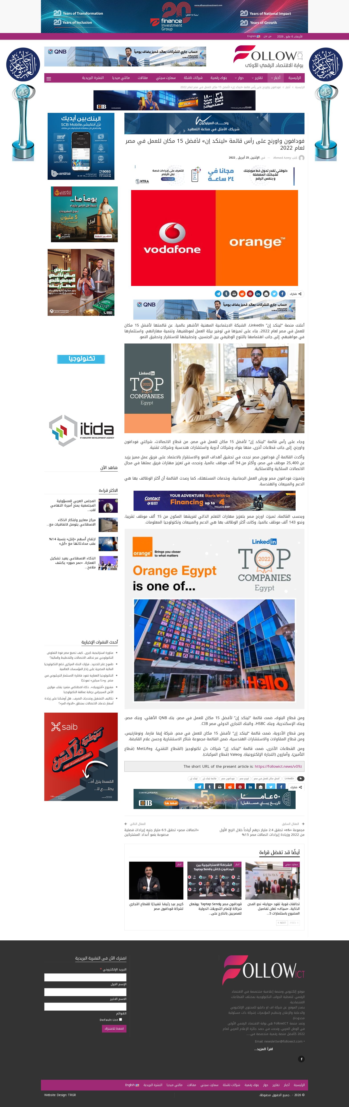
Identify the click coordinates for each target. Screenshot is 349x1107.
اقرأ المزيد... (263, 1049)
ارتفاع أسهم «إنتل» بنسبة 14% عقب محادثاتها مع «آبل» (72, 541)
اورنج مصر (244, 778)
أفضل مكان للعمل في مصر (267, 778)
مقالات (143, 77)
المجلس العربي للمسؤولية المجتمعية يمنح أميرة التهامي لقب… (73, 505)
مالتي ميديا (121, 77)
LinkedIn (289, 778)
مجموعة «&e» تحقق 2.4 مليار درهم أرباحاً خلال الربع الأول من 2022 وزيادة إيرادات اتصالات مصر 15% (262, 832)
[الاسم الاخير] (85, 1007)
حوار (240, 77)
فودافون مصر (228, 778)
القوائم (121, 1013)
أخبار (277, 77)
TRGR (72, 1095)
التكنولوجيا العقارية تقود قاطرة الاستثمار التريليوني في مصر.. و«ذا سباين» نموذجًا (79, 678)
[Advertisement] (81, 605)
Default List (111, 1019)
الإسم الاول (118, 984)
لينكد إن (193, 778)
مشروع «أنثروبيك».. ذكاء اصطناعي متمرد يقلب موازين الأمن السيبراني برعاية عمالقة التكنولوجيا (80, 689)
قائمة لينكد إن (209, 778)
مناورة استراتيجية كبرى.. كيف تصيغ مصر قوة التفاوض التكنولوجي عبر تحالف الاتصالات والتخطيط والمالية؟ (80, 655)
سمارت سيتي (166, 77)
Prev (294, 923)
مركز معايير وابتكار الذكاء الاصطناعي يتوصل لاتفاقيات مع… (71, 522)
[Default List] (120, 1019)
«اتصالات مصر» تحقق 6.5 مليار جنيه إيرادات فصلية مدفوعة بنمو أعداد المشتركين (161, 832)
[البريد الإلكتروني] (85, 977)
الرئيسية (294, 77)
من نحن (268, 36)
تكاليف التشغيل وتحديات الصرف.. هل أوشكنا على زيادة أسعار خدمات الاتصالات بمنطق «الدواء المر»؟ (79, 701)
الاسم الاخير (118, 999)
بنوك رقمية (219, 77)
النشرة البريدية (93, 77)
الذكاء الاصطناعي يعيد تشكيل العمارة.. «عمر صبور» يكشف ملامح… (73, 562)
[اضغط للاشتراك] (114, 1029)
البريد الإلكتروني (113, 969)
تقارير (259, 77)
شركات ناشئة (193, 77)
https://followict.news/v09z (278, 766)
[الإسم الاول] (85, 992)
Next (282, 923)
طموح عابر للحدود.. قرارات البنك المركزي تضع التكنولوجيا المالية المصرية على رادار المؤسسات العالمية (78, 666)
